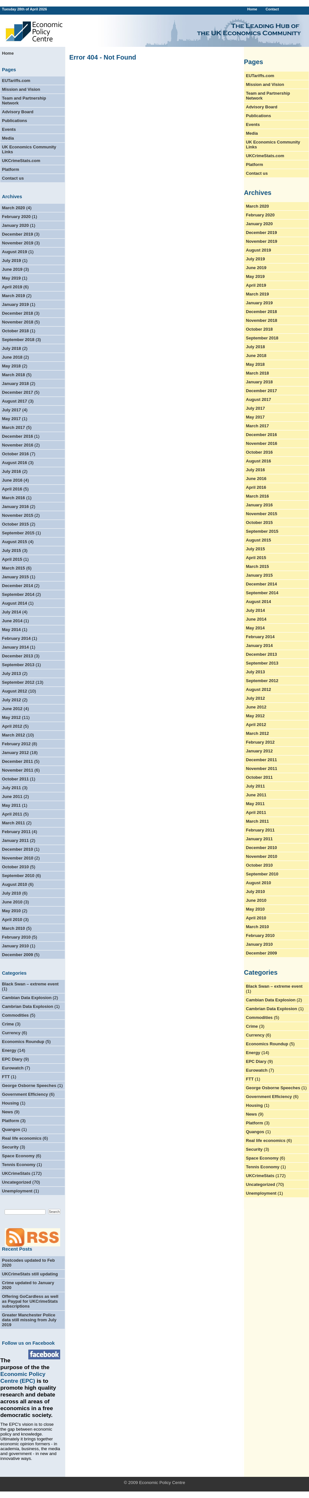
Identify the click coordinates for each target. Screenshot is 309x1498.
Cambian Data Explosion (26, 997)
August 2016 (14, 462)
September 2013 (18, 664)
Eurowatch (12, 1067)
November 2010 (17, 858)
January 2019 (15, 304)
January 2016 (15, 506)
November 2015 (17, 515)
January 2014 (15, 647)
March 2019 (13, 295)
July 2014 (11, 612)
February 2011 (16, 831)
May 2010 (11, 910)
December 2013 (17, 655)
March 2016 (13, 497)
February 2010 (16, 937)
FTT (6, 1076)
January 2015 (15, 576)
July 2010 (11, 893)
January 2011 (15, 840)
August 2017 (14, 401)
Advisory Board (18, 111)
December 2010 (17, 849)
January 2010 (15, 945)
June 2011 (12, 796)
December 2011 (17, 761)
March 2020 (13, 207)
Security (10, 1147)
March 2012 (13, 735)
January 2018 (15, 383)
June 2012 (12, 708)
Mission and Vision (21, 89)
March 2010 (13, 928)
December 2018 (17, 313)
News (7, 1111)
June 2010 (12, 902)
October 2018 (15, 330)
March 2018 (13, 374)
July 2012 (11, 699)
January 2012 (15, 752)
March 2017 (13, 427)
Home (252, 9)
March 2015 (13, 568)
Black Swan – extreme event (30, 984)
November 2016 (17, 445)
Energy (9, 1050)
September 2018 (18, 339)
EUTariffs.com (16, 80)
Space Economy (18, 1155)
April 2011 (12, 814)
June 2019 (12, 269)
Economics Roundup (23, 1041)
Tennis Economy (18, 1164)
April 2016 (12, 489)
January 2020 (15, 225)
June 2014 (12, 620)
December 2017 (17, 392)
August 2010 (14, 884)
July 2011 (11, 787)
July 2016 (11, 471)
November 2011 (17, 770)
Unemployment (17, 1191)
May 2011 (11, 805)
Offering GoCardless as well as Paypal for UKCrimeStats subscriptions (30, 1301)
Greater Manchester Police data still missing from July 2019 (29, 1319)
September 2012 (18, 682)
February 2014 (16, 638)
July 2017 (11, 409)
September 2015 (18, 532)
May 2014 (11, 629)
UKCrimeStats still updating (30, 1273)
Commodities (15, 1015)
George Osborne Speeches (29, 1085)
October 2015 (15, 524)
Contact (272, 9)
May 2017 (11, 418)
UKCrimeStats (16, 1173)
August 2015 (14, 541)
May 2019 (11, 278)
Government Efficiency (25, 1094)
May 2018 (11, 366)
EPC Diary (12, 1059)
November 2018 (17, 322)
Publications (14, 120)
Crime (8, 1024)
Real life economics (21, 1138)
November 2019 (17, 243)
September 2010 (18, 875)
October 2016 (15, 453)
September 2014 (18, 594)
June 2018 (12, 357)
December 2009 (17, 954)
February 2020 (16, 216)
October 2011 (15, 778)
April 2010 (12, 919)
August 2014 (14, 603)
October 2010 (15, 866)
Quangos (11, 1129)
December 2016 (17, 436)
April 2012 (12, 726)
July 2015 (11, 550)
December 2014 (17, 585)
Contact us (13, 178)
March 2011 (13, 822)
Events (9, 129)
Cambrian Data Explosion (27, 1006)
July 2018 (11, 348)
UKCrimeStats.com (21, 160)
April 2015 (12, 559)
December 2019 (17, 234)
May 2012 (11, 717)
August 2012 (14, 691)
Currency (11, 1032)
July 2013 (11, 673)
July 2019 (11, 260)
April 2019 (12, 286)
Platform (10, 169)
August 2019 (14, 251)
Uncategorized (16, 1182)
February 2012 (16, 743)
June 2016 (12, 480)
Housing (10, 1103)
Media (8, 138)
